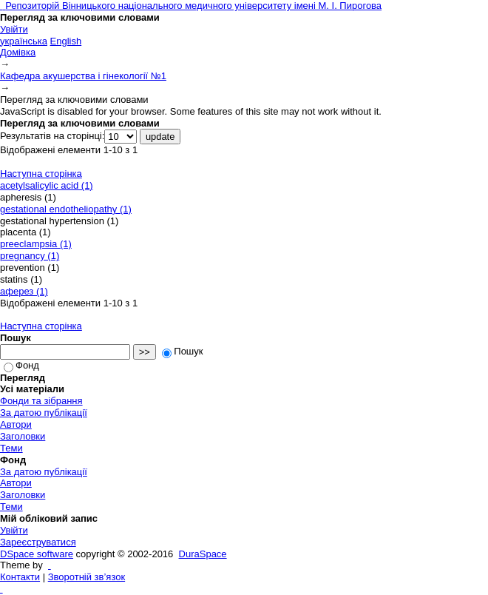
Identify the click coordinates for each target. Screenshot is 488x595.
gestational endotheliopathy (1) (66, 209)
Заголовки (22, 436)
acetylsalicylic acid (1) (46, 185)
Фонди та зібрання (41, 400)
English (66, 41)
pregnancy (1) (29, 255)
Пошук (182, 351)
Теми (11, 448)
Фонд (21, 365)
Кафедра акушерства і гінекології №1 (83, 75)
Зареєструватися (38, 542)
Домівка (17, 52)
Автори (16, 424)
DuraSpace (203, 553)
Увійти (14, 29)
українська (23, 41)
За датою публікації (43, 412)
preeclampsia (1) (36, 243)
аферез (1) (24, 291)
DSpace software (36, 553)
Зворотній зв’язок (86, 576)
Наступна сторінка (41, 173)
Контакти (20, 576)
